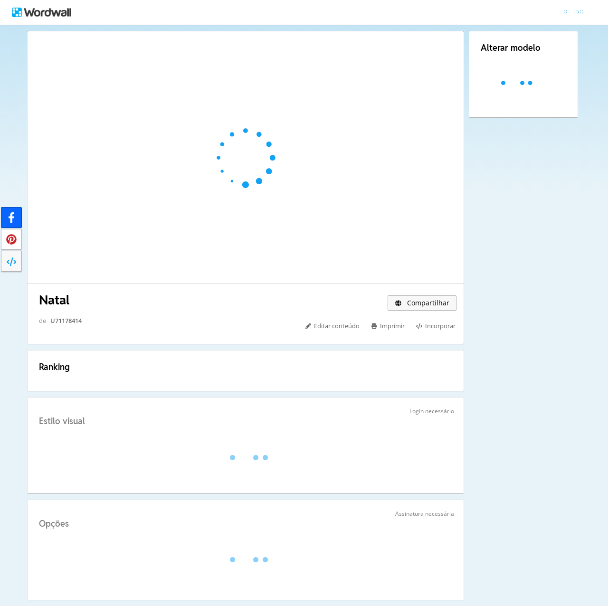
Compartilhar (422, 302)
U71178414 (66, 320)
